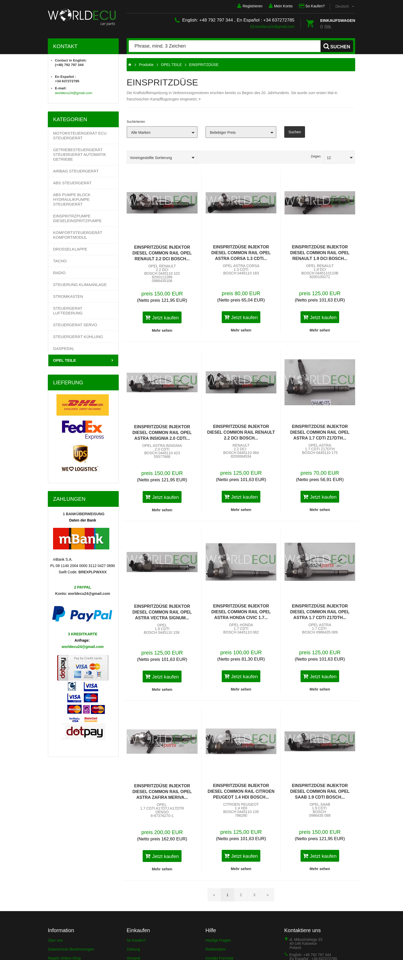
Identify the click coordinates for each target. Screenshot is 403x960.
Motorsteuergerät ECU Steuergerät (80, 135)
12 (329, 158)
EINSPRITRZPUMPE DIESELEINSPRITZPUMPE (77, 218)
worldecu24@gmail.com (272, 26)
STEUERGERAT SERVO (75, 325)
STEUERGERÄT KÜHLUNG (78, 336)
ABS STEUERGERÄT (72, 183)
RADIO (59, 272)
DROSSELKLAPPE (70, 249)
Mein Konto (281, 6)
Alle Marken (141, 132)
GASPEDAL (63, 348)
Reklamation (215, 949)
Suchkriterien (136, 122)
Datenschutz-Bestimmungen (71, 949)
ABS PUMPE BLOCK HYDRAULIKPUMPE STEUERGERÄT (72, 199)
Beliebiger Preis (223, 132)
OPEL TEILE (64, 360)
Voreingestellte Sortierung (151, 158)
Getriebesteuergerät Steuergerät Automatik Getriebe (79, 154)
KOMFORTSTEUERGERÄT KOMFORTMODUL (77, 234)
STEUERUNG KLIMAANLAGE (80, 284)
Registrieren (249, 6)
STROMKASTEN (68, 296)
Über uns (55, 940)
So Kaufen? (312, 6)
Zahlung (133, 949)
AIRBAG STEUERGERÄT (76, 171)
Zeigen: (316, 156)
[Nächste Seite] (267, 894)
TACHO (59, 261)
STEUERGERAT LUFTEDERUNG (68, 310)
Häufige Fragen (218, 940)
